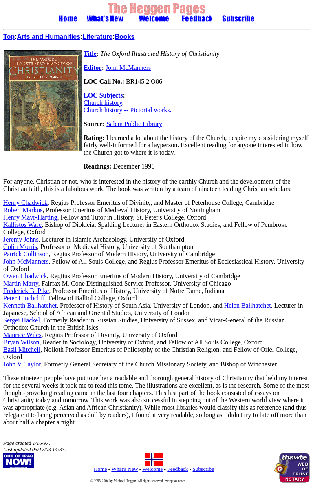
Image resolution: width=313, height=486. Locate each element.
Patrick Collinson (26, 254)
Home (100, 469)
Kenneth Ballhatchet (30, 305)
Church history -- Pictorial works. (128, 110)
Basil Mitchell (21, 349)
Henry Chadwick (25, 202)
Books (125, 36)
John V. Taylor (22, 364)
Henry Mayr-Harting (30, 217)
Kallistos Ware (22, 224)
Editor (92, 67)
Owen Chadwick (25, 276)
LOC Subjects (103, 95)
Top (9, 36)
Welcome (152, 469)
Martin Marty (20, 283)
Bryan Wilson (21, 342)
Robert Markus (22, 209)
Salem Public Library (134, 123)
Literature (97, 36)
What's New (124, 469)
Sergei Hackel (21, 320)
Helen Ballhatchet (247, 305)
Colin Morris (20, 246)
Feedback (177, 469)
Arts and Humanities (48, 36)
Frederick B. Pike (26, 290)
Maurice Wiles (22, 334)
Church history (103, 102)
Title (90, 53)
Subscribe (203, 469)
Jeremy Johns (21, 239)
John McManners (128, 67)
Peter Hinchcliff (24, 298)
